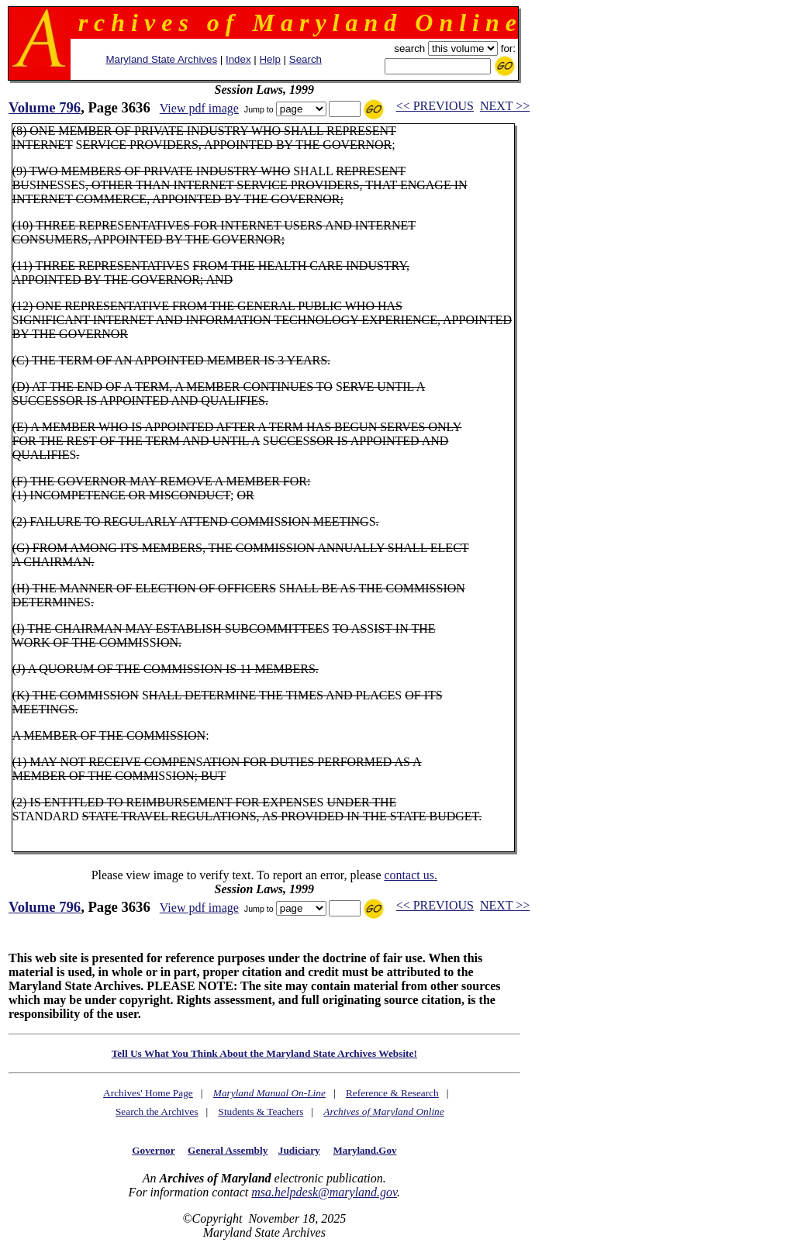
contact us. (410, 875)
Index (238, 59)
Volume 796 (45, 107)
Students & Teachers (260, 1111)
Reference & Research (392, 1093)
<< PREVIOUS (435, 105)
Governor (153, 1150)
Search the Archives (157, 1111)
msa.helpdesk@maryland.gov (324, 1192)
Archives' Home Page (148, 1093)
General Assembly (228, 1150)
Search (305, 59)
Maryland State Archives (161, 59)
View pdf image (199, 108)
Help (269, 59)
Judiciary (299, 1150)
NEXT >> (505, 105)
